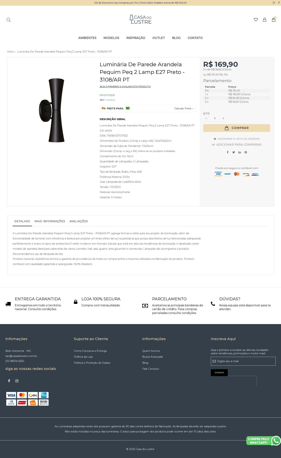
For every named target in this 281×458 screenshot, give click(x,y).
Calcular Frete (182, 108)
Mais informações (50, 221)
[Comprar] (236, 128)
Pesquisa (8, 20)
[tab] (22, 222)
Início (10, 51)
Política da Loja (83, 356)
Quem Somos (151, 350)
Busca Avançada (152, 356)
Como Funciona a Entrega (90, 350)
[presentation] (233, 381)
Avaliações (79, 221)
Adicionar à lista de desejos (238, 138)
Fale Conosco (150, 368)
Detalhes (22, 221)
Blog (145, 362)
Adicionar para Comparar (238, 143)
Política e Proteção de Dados (92, 362)
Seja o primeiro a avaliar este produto (125, 86)
